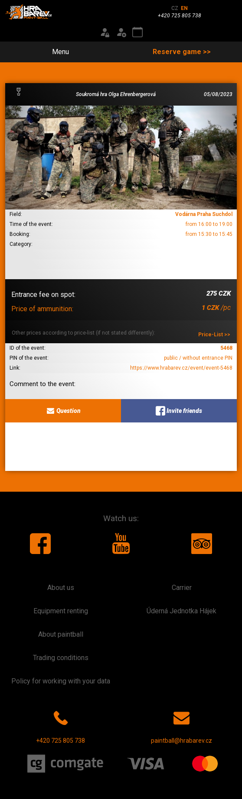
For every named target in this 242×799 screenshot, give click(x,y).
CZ (174, 8)
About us (60, 587)
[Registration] (121, 32)
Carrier (182, 587)
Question (63, 411)
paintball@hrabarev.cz (181, 725)
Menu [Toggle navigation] (55, 52)
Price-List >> (214, 335)
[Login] (104, 32)
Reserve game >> (182, 52)
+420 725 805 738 (60, 725)
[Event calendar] (137, 32)
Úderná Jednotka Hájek (181, 611)
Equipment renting (60, 611)
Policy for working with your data (60, 681)
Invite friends (179, 411)
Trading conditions (60, 658)
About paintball (60, 634)
